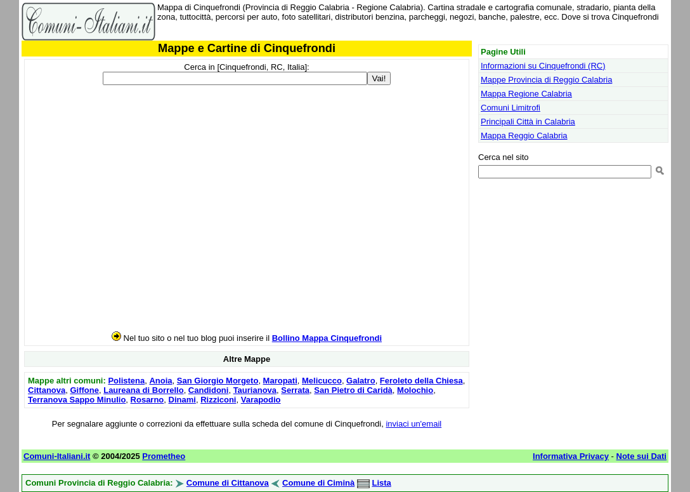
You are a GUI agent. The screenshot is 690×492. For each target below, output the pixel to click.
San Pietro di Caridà (353, 390)
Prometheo (163, 456)
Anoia (160, 380)
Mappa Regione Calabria (526, 93)
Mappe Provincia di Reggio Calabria (546, 79)
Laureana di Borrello (143, 390)
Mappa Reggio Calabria (524, 135)
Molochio (415, 390)
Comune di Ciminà (318, 483)
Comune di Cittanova (227, 483)
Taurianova (255, 390)
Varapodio (261, 399)
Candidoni (208, 390)
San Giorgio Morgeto (218, 380)
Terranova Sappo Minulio (77, 399)
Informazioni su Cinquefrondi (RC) (543, 65)
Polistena (126, 380)
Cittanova (46, 390)
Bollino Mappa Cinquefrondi (327, 338)
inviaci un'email (413, 424)
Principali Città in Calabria (528, 121)
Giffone (84, 390)
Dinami (182, 399)
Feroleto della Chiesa (421, 380)
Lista (381, 483)
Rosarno (147, 399)
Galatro (360, 380)
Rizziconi (218, 399)
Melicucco (322, 380)
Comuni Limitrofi (510, 107)
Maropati (280, 380)
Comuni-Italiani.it (56, 456)
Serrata (295, 390)
